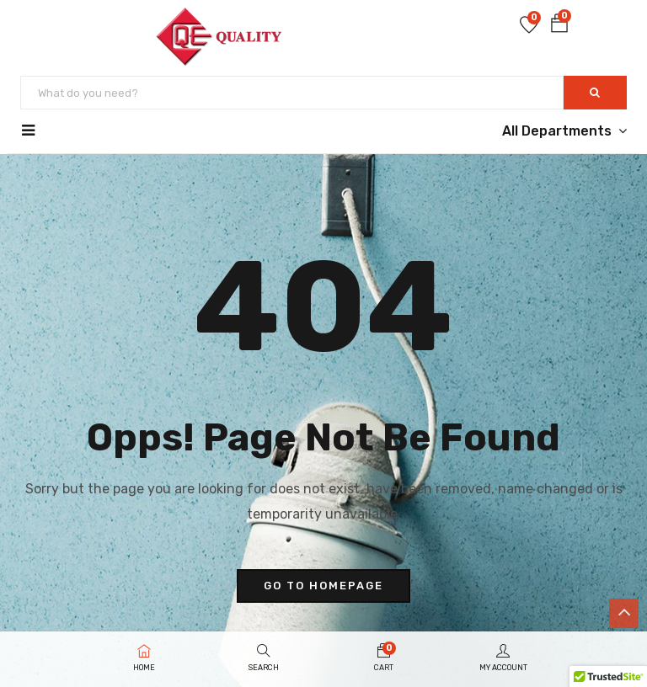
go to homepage (323, 585)
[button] (559, 26)
